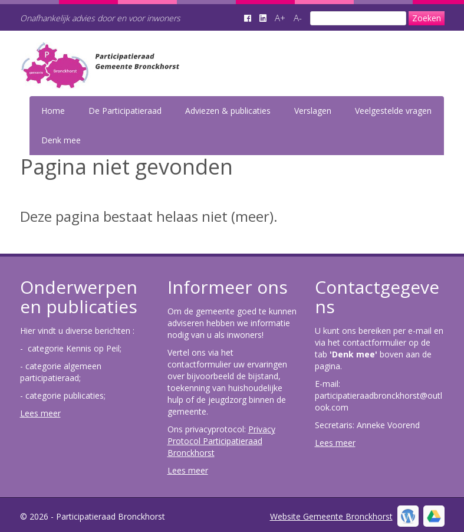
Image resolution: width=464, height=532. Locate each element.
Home (53, 110)
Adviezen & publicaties (228, 110)
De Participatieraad (125, 110)
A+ (280, 18)
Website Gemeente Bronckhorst (331, 516)
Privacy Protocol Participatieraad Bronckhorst (221, 440)
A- (298, 18)
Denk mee (61, 140)
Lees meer (40, 413)
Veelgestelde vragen (393, 110)
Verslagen (312, 110)
